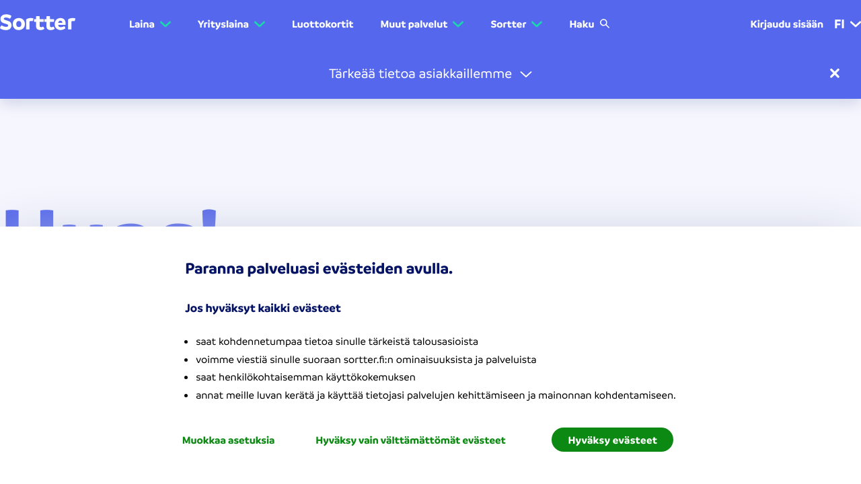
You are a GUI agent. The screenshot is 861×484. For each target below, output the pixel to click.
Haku (589, 23)
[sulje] (834, 73)
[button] (430, 73)
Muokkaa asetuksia (228, 439)
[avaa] (526, 73)
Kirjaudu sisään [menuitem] (786, 23)
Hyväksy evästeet (612, 439)
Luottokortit (323, 23)
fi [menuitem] (847, 23)
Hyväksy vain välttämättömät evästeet (410, 439)
